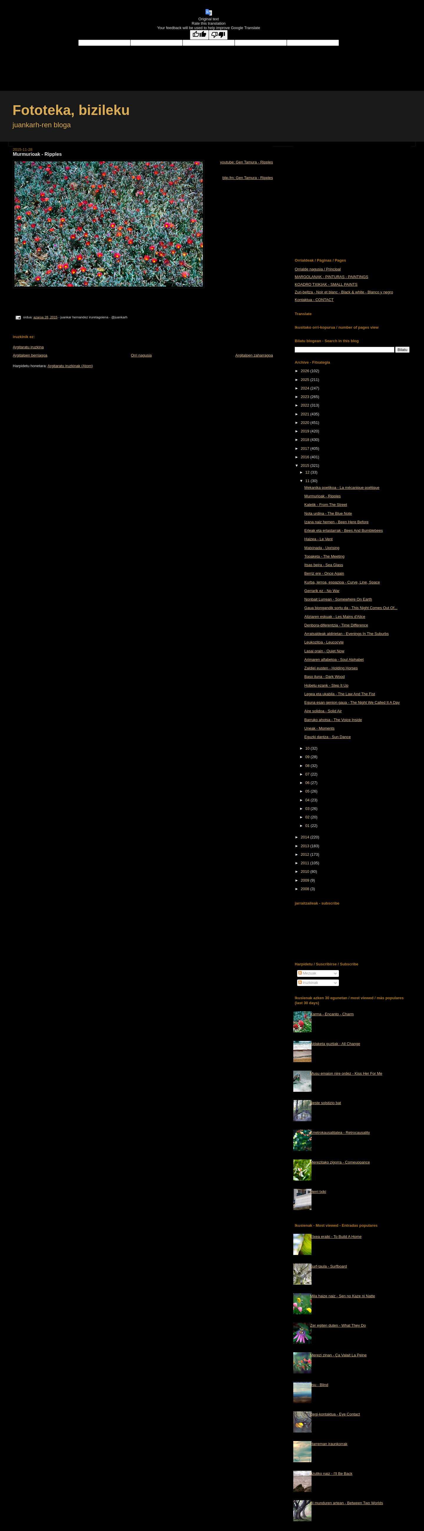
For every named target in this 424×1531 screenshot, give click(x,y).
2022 (305, 405)
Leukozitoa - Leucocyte (324, 642)
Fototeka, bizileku (71, 110)
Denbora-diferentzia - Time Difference (336, 625)
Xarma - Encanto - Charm (332, 1014)
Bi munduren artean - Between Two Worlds (346, 1503)
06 (308, 782)
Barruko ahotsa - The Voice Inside (333, 720)
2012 (305, 854)
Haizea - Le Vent (318, 539)
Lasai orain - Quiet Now (324, 651)
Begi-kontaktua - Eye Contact (335, 1414)
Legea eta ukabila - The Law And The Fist (339, 694)
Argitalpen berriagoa (30, 355)
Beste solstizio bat (325, 1103)
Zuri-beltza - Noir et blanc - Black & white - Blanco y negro (344, 292)
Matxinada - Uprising (321, 548)
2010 (305, 871)
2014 (305, 837)
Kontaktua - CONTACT (314, 299)
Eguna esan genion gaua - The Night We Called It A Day (352, 702)
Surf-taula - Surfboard (328, 1266)
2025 (305, 379)
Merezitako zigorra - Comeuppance (340, 1162)
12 (308, 472)
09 (308, 757)
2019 (305, 431)
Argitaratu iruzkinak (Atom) (70, 366)
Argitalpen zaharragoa (254, 355)
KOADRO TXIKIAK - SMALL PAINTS (326, 284)
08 (308, 765)
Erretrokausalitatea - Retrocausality (340, 1132)
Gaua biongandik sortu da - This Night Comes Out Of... (351, 608)
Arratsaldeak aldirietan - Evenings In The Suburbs (346, 633)
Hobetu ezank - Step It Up (326, 685)
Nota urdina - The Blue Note (328, 513)
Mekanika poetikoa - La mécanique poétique (342, 487)
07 (308, 774)
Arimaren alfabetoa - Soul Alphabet (334, 659)
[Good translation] (199, 35)
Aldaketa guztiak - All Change (335, 1044)
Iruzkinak (308, 982)
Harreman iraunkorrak (328, 1444)
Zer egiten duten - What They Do (338, 1325)
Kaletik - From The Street (325, 504)
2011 (305, 863)
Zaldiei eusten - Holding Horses (331, 668)
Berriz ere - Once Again (324, 573)
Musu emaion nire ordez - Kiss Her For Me (346, 1073)
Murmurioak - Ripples (322, 496)
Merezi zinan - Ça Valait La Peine (338, 1355)
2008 (305, 889)
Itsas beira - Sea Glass (323, 565)
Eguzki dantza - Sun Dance (327, 737)
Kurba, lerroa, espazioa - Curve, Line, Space (342, 582)
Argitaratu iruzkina (28, 347)
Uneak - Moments (319, 728)
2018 (305, 439)
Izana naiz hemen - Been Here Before (336, 522)
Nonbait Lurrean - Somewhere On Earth (338, 599)
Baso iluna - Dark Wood (324, 676)
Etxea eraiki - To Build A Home (336, 1236)
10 (308, 748)
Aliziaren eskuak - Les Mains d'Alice (334, 616)
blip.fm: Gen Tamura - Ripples (247, 178)
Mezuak (307, 973)
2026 (305, 371)
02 (308, 817)
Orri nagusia (141, 355)
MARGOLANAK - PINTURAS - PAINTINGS (331, 277)
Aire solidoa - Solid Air (323, 711)
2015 (305, 465)
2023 (305, 397)
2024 (305, 388)
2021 (305, 414)
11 (308, 481)
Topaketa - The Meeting (324, 556)
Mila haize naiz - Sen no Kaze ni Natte (342, 1296)
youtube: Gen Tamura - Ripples (246, 162)
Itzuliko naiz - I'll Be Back (331, 1473)
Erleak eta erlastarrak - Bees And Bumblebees (343, 530)
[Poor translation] (218, 35)
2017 (305, 448)
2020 (305, 422)
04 (308, 800)
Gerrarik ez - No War (321, 591)
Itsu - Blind (319, 1385)
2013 (305, 846)
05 (308, 791)
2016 (305, 457)
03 (308, 808)
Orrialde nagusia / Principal (318, 269)
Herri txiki (318, 1191)
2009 (305, 880)
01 (308, 825)
